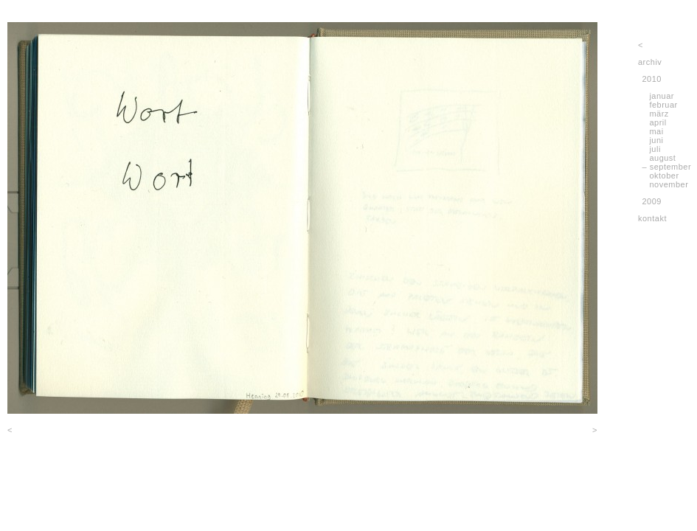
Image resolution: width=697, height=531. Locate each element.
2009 (652, 201)
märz (658, 113)
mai (656, 131)
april (657, 122)
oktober (664, 175)
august (662, 157)
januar (661, 95)
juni (656, 140)
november (668, 184)
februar (663, 104)
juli (654, 149)
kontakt (652, 218)
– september (667, 166)
